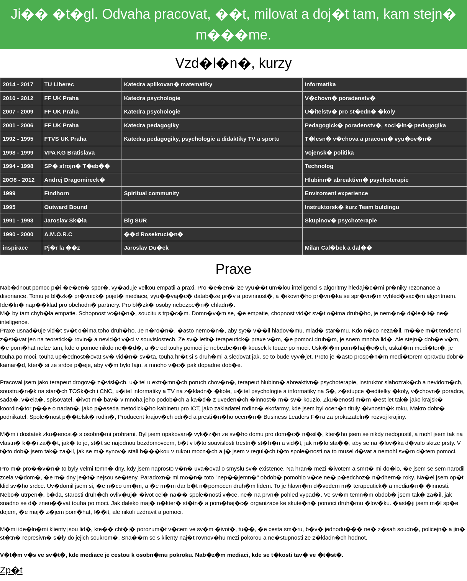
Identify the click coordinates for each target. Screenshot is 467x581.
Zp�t (11, 570)
